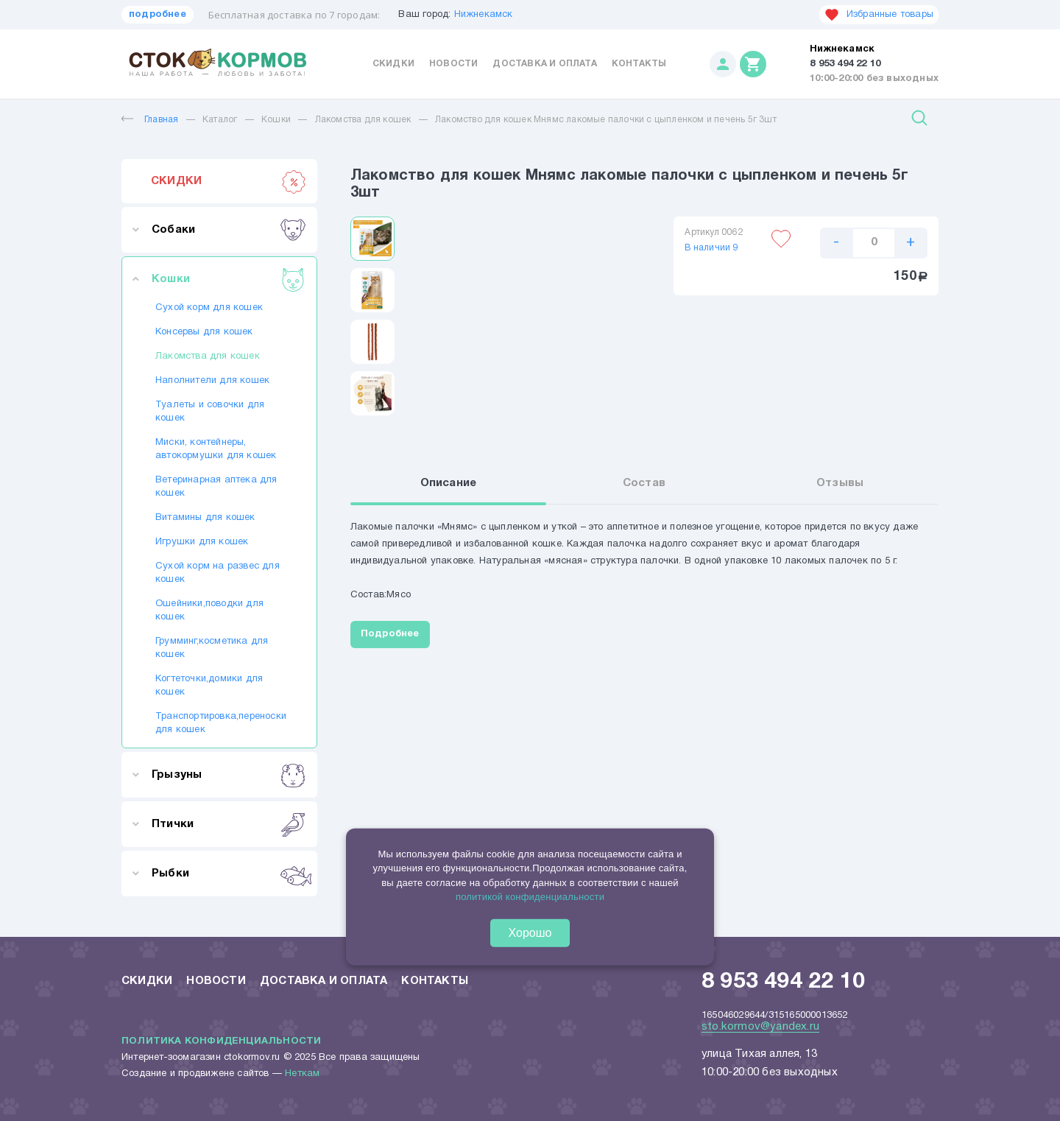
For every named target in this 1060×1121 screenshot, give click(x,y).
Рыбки (228, 873)
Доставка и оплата (544, 64)
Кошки (276, 120)
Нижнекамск (483, 14)
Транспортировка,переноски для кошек (219, 723)
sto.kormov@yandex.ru (760, 1027)
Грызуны (228, 774)
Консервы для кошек (204, 332)
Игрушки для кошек (201, 542)
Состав (644, 484)
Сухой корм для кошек (209, 307)
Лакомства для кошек (363, 120)
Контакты (639, 64)
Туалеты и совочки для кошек (209, 412)
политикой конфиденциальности (530, 896)
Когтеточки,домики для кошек (209, 686)
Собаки (228, 229)
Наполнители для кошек (212, 380)
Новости (453, 64)
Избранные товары (878, 14)
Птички (228, 824)
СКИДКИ (228, 181)
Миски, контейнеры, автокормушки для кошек (215, 449)
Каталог (219, 120)
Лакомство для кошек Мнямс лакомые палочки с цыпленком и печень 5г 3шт (606, 120)
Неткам (302, 1073)
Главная (149, 120)
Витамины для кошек (205, 517)
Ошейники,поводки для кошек (209, 611)
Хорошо (530, 932)
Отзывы (839, 484)
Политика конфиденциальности (221, 1041)
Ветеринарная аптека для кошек (216, 487)
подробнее (157, 14)
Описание (448, 484)
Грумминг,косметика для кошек (211, 648)
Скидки (393, 64)
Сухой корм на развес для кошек (217, 573)
